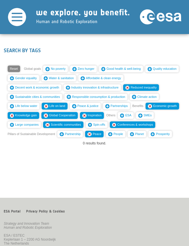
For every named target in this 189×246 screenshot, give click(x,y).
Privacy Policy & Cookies (45, 211)
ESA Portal (12, 211)
